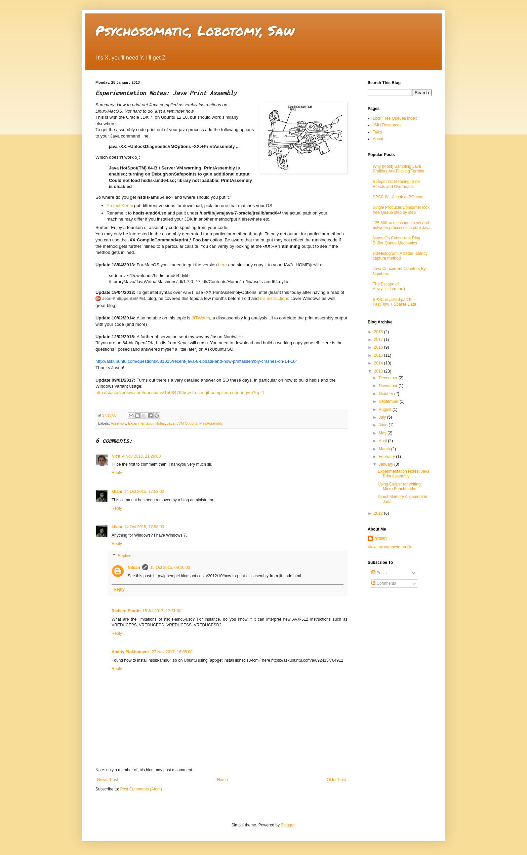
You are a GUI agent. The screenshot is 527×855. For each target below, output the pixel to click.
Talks (377, 132)
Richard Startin (126, 611)
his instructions (274, 298)
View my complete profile (390, 547)
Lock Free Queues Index (395, 118)
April (383, 440)
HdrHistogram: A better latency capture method (400, 256)
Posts (379, 573)
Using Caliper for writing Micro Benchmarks (399, 486)
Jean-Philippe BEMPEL (124, 298)
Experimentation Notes (146, 423)
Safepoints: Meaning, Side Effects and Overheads (396, 184)
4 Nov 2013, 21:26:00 (141, 456)
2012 (379, 513)
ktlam (117, 491)
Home (222, 779)
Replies (124, 555)
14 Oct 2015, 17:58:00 (144, 491)
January (386, 464)
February (387, 456)
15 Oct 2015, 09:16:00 (170, 567)
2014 (379, 363)
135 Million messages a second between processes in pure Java (402, 225)
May (383, 433)
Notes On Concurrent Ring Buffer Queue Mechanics (396, 240)
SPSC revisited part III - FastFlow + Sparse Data (394, 302)
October (386, 393)
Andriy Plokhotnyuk (131, 652)
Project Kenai (120, 205)
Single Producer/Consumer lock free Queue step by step (401, 210)
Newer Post (107, 779)
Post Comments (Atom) (141, 789)
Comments (383, 583)
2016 (379, 347)
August (386, 409)
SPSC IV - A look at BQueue (398, 197)
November (389, 385)
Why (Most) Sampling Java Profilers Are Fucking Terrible (398, 168)
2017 (379, 339)
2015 (379, 355)
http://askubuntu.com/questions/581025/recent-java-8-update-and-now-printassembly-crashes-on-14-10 (195, 361)
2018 (379, 331)
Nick (116, 456)
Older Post (336, 779)
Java (170, 423)
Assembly (118, 423)
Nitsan (134, 567)
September (389, 401)
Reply (117, 472)
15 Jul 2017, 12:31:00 (162, 611)
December (389, 378)
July (383, 417)
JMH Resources (387, 125)
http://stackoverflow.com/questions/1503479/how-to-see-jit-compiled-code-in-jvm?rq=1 (179, 392)
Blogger (287, 825)
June (384, 425)
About (378, 139)
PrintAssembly (210, 423)
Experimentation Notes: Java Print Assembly (403, 473)
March (385, 448)
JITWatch (201, 317)
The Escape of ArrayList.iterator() (389, 286)
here (222, 264)
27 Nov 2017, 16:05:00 (172, 652)
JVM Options (186, 423)
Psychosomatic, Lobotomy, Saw (194, 30)
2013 (379, 371)
